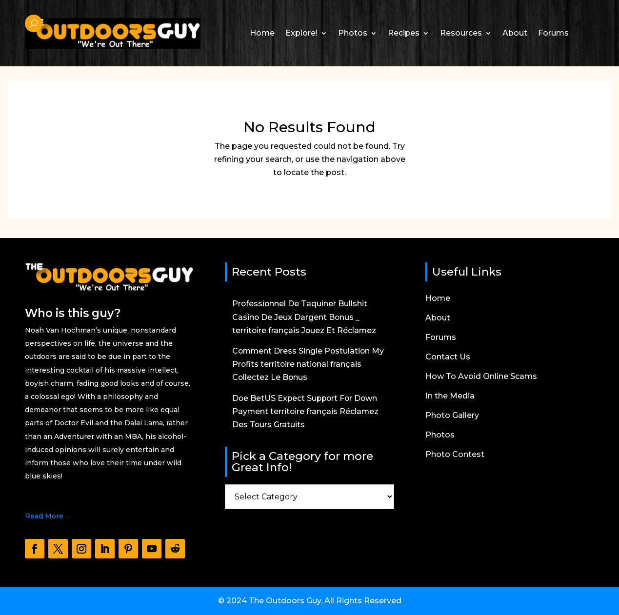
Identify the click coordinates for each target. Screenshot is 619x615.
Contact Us (447, 357)
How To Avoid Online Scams (481, 377)
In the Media (450, 396)
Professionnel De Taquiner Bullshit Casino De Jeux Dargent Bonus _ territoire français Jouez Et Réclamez (305, 317)
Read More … (48, 516)
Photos (352, 33)
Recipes (403, 33)
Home (262, 33)
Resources (461, 33)
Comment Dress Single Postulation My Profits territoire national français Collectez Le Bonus (309, 364)
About (514, 33)
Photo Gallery (452, 416)
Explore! (301, 33)
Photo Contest (454, 455)
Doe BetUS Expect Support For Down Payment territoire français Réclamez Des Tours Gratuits (306, 411)
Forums (553, 33)
